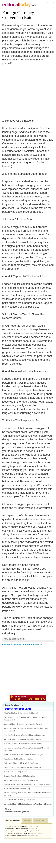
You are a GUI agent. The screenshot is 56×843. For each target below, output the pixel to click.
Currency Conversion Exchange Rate (18, 831)
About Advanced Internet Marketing (17, 789)
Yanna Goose (37, 833)
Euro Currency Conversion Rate (16, 836)
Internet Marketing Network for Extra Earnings (21, 780)
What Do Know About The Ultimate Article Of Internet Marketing (27, 784)
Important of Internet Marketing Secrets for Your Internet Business (28, 804)
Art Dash (36, 831)
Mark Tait (34, 828)
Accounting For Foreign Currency (17, 826)
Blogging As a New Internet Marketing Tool (19, 776)
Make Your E (8, 800)
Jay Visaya (34, 826)
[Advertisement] (27, 90)
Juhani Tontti (34, 836)
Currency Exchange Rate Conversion (18, 833)
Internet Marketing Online (18, 708)
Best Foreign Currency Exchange (17, 828)
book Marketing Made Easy (24, 800)
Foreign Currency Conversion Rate (18, 15)
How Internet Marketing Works (15, 772)
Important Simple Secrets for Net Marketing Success (23, 724)
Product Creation (10, 767)
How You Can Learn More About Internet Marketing (23, 743)
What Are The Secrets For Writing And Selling (20, 713)
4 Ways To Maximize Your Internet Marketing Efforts (23, 739)
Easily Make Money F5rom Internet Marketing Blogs (23, 755)
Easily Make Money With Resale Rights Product (21, 763)
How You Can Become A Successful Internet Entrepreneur (25, 735)
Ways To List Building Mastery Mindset (18, 759)
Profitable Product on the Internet (29, 767)
